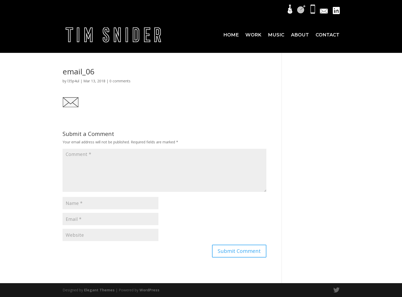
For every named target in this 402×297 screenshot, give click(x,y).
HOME (231, 35)
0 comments (119, 80)
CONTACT (327, 35)
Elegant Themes (99, 290)
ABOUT (300, 35)
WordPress (149, 290)
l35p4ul (73, 80)
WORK (253, 35)
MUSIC (276, 35)
